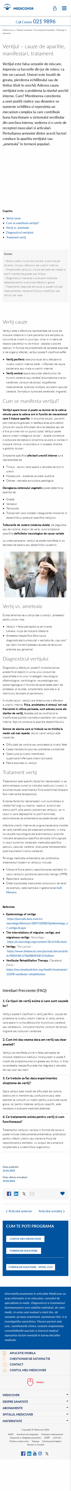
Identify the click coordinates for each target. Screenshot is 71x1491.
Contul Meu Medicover (25, 1238)
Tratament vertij (16, 237)
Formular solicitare (24, 1250)
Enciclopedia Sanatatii (44, 29)
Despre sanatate (24, 29)
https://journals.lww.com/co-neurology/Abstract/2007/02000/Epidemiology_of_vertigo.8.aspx (37, 923)
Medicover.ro (9, 29)
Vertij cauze (13, 218)
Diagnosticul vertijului (19, 232)
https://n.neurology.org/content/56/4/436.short (37, 942)
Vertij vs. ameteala (17, 228)
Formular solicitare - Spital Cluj (31, 1267)
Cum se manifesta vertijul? (22, 223)
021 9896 (44, 21)
